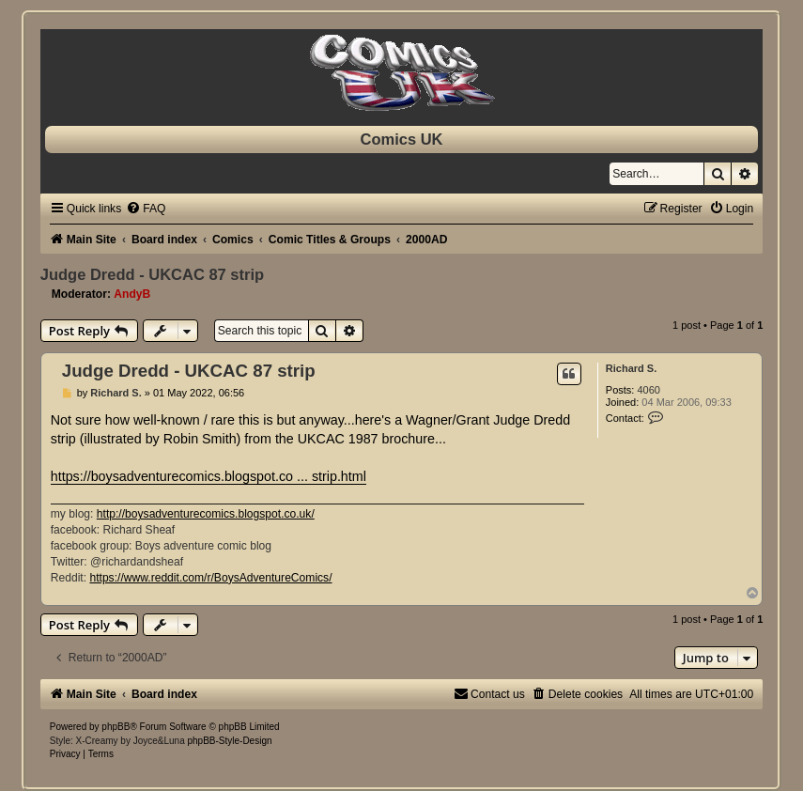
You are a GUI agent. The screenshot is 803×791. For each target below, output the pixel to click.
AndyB (132, 294)
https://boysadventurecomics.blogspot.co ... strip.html (208, 476)
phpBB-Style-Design (229, 741)
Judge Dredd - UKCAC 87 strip (152, 274)
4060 (648, 390)
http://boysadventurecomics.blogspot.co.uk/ (206, 513)
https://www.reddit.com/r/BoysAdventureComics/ (210, 577)
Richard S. (631, 368)
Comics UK (401, 139)
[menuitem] (145, 208)
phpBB (115, 726)
